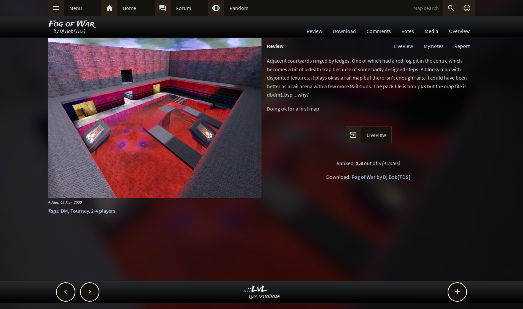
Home (129, 8)
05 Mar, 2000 (71, 202)
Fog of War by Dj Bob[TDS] (381, 176)
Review (314, 31)
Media (431, 31)
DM (64, 210)
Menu (75, 8)
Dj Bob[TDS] (72, 31)
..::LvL (255, 289)
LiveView (403, 46)
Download (344, 31)
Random (238, 8)
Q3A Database (264, 296)
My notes (434, 46)
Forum (183, 8)
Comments (379, 31)
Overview (459, 31)
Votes (408, 31)
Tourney (79, 210)
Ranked (345, 163)
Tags (53, 210)
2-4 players (103, 210)
